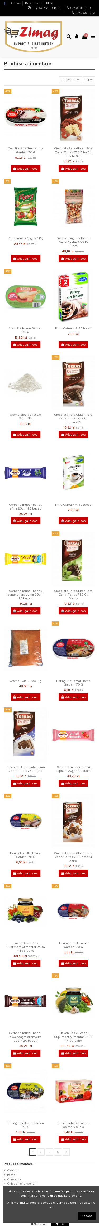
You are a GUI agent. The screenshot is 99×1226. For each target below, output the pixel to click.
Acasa (16, 3)
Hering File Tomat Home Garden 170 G (73, 682)
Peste (11, 1175)
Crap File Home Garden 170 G (25, 330)
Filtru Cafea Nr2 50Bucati (73, 328)
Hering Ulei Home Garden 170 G (25, 1125)
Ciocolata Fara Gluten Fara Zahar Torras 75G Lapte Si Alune (73, 857)
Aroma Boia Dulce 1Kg (25, 681)
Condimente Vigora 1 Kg (26, 238)
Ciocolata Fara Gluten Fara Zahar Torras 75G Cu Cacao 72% (73, 418)
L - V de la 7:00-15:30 (47, 8)
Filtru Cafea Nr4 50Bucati (73, 504)
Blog (49, 3)
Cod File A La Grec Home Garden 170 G (25, 150)
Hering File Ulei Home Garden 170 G (25, 855)
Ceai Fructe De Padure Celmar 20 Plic (73, 1125)
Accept (87, 1216)
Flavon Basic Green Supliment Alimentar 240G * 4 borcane (73, 1036)
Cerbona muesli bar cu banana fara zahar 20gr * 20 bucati (25, 594)
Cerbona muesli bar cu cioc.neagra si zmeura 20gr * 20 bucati (25, 1036)
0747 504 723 (85, 13)
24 (89, 80)
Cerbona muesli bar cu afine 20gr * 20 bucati (25, 506)
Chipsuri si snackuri (21, 1183)
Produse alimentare (18, 1164)
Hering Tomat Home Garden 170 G (73, 945)
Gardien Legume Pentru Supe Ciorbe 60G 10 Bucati (73, 242)
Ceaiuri (12, 1170)
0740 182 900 (80, 8)
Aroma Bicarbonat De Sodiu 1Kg (25, 416)
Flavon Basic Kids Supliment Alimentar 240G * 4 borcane (25, 946)
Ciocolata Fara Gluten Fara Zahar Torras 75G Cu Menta (73, 594)
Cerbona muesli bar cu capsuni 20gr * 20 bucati (73, 769)
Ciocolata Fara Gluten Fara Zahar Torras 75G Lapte (25, 769)
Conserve (14, 1179)
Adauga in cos (25, 168)
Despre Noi (33, 3)
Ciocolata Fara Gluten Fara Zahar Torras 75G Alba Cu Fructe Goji (73, 152)
